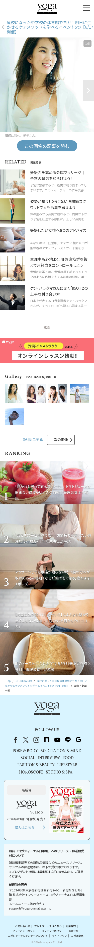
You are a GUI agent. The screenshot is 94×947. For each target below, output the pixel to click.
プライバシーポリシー (25, 931)
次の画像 (61, 439)
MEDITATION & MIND (60, 751)
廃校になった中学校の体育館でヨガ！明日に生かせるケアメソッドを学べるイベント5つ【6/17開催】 (50, 27)
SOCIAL (28, 758)
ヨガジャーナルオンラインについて (28, 935)
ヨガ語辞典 (77, 935)
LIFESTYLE (67, 765)
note (47, 740)
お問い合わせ (22, 926)
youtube (57, 740)
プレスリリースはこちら (48, 926)
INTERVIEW (49, 758)
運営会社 (73, 931)
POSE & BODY (25, 751)
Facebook (14, 740)
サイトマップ (59, 935)
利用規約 (71, 926)
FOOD (68, 758)
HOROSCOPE (31, 772)
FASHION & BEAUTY (36, 765)
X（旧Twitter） (26, 740)
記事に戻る (33, 439)
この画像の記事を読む (47, 146)
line (68, 740)
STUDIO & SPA (59, 772)
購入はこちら (24, 827)
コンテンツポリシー (53, 931)
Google (78, 740)
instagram (36, 740)
